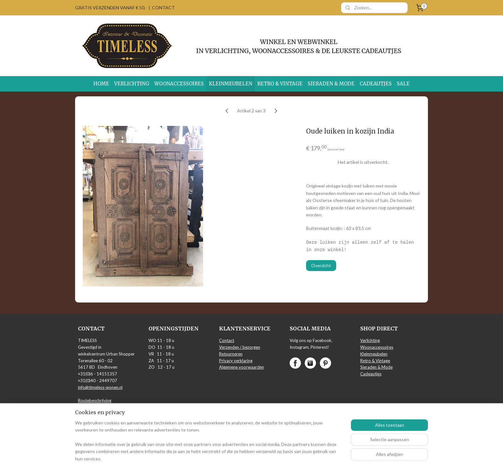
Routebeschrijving (94, 400)
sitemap (233, 453)
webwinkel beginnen (267, 453)
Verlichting (370, 340)
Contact (226, 340)
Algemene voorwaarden (241, 367)
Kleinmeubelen (374, 353)
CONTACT (163, 7)
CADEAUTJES (376, 84)
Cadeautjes (370, 373)
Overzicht (321, 265)
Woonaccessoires (376, 347)
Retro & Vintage (375, 360)
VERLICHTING (131, 84)
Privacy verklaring (235, 360)
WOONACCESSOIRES (179, 84)
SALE (403, 84)
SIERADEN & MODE (331, 84)
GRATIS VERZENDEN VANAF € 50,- (111, 7)
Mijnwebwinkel (318, 453)
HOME (101, 84)
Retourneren (231, 353)
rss (244, 453)
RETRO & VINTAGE (280, 84)
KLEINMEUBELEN (230, 84)
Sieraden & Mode (376, 367)
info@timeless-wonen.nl (100, 387)
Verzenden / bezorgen (239, 347)
